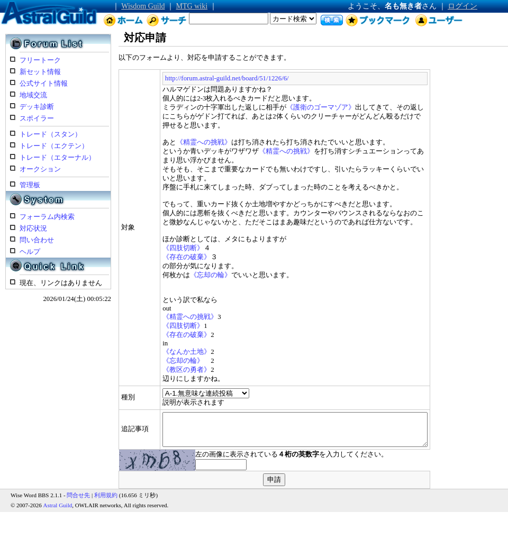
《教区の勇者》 (157, 360)
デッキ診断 (37, 107)
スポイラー (37, 118)
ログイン (462, 6)
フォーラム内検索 (47, 217)
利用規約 (105, 492)
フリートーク (40, 60)
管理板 (30, 185)
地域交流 (33, 95)
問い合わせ (37, 240)
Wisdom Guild (143, 6)
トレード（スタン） (50, 134)
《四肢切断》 (154, 239)
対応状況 (33, 228)
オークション (40, 169)
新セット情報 (40, 72)
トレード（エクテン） (54, 146)
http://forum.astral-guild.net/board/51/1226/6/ (197, 78)
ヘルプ (30, 251)
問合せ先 (78, 492)
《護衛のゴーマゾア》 (291, 107)
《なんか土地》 (157, 342)
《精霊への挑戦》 (174, 133)
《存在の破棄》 (157, 248)
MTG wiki (192, 6)
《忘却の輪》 (181, 266)
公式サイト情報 (44, 83)
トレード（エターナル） (57, 157)
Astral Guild (57, 502)
